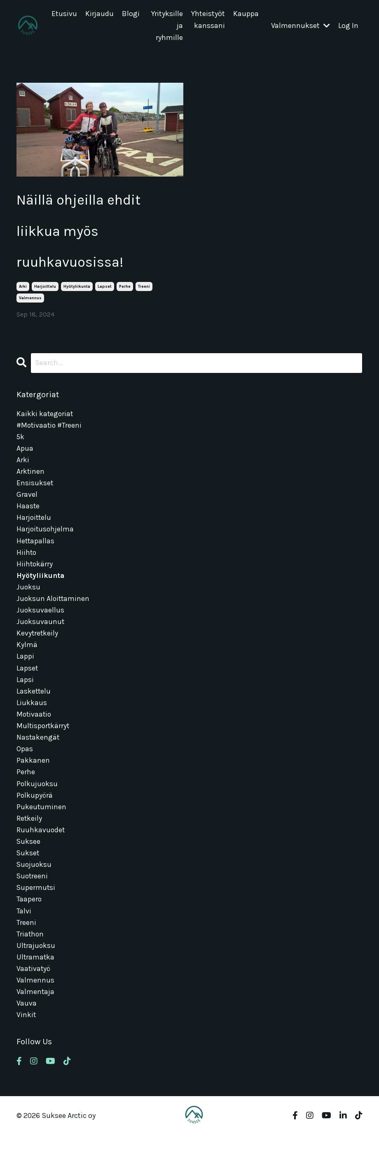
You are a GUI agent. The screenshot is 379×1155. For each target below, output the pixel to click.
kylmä (26, 655)
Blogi (131, 14)
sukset (28, 868)
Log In (348, 25)
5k (20, 442)
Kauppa (246, 14)
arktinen (30, 477)
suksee (28, 857)
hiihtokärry (35, 572)
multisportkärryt (43, 738)
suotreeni (32, 892)
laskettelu (33, 702)
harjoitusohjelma (45, 536)
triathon (30, 951)
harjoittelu (45, 291)
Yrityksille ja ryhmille (167, 25)
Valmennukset (300, 25)
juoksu (28, 596)
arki (23, 291)
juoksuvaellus (40, 619)
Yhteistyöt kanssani (208, 19)
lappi (25, 667)
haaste (28, 513)
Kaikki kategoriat (45, 418)
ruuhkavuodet (41, 845)
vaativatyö (33, 987)
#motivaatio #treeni (49, 430)
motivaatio (34, 726)
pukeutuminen (41, 821)
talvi (23, 928)
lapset (105, 291)
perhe (125, 291)
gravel (26, 501)
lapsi (25, 691)
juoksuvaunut (40, 631)
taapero (29, 916)
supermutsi (36, 904)
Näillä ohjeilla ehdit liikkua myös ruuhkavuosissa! (84, 233)
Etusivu (64, 14)
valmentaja (35, 1010)
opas (24, 761)
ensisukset (35, 489)
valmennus (30, 302)
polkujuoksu (37, 797)
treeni (144, 291)
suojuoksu (34, 880)
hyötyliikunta (76, 291)
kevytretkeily (37, 643)
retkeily (29, 833)
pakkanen (33, 773)
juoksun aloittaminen (53, 607)
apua (24, 454)
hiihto (26, 560)
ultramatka (35, 975)
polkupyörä (35, 809)
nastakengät (38, 750)
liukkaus (31, 714)
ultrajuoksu (36, 963)
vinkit (26, 1034)
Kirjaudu (99, 14)
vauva (26, 1022)
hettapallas (35, 548)
